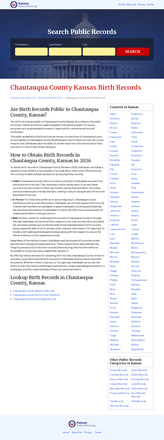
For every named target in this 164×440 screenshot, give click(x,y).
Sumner (114, 331)
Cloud (134, 141)
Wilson (135, 344)
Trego (113, 335)
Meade (113, 247)
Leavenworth (117, 229)
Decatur (114, 155)
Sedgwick (136, 307)
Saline (134, 303)
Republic (136, 289)
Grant (113, 187)
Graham (135, 183)
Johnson (114, 215)
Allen (113, 114)
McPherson (137, 243)
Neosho (135, 261)
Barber (135, 118)
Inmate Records (118, 384)
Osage (113, 271)
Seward (114, 312)
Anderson (136, 114)
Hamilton (115, 197)
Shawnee (136, 312)
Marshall (114, 243)
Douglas (135, 160)
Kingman (115, 220)
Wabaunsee (137, 335)
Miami (134, 247)
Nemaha (114, 261)
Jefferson (115, 211)
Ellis (112, 169)
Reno (113, 289)
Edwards (114, 164)
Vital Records (138, 401)
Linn (112, 234)
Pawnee (135, 275)
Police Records (139, 388)
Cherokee (136, 132)
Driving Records (140, 379)
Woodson (115, 349)
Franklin (114, 178)
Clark (134, 137)
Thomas (135, 331)
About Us (131, 4)
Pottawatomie (139, 280)
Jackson (135, 206)
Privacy (141, 4)
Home (121, 4)
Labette (114, 224)
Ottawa (114, 275)
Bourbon (136, 123)
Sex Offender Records (138, 395)
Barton (114, 123)
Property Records (119, 393)
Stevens (135, 326)
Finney (113, 174)
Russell (114, 303)
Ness (112, 266)
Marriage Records (120, 388)
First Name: (22, 44)
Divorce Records (119, 379)
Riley (134, 294)
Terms (150, 4)
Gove (113, 183)
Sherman (136, 317)
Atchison (115, 118)
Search (132, 51)
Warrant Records (119, 406)
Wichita (114, 344)
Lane (134, 224)
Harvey (114, 201)
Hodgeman (116, 206)
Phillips (114, 280)
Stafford (135, 321)
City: (85, 44)
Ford (133, 174)
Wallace (114, 340)
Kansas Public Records (22, 97)
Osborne (136, 271)
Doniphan (115, 160)
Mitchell (114, 252)
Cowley (114, 151)
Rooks (113, 298)
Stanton (114, 326)
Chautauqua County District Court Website (36, 295)
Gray (133, 187)
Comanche (137, 146)
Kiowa (134, 220)
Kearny (135, 215)
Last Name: (56, 44)
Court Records (139, 370)
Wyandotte (137, 349)
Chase (113, 132)
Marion (135, 238)
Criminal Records (119, 374)
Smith (113, 321)
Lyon (112, 238)
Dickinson (136, 155)
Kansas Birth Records (50, 97)
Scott (113, 307)
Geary (134, 178)
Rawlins (135, 284)
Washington (138, 340)
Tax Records (116, 401)
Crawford (136, 151)
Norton (135, 266)
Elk (133, 164)
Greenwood (137, 192)
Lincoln (135, 229)
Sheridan (115, 317)
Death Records (139, 374)
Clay (112, 141)
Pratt (113, 284)
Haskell (135, 201)
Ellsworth (136, 169)
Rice (112, 294)
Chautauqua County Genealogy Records (34, 299)
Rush (134, 298)
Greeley (114, 192)
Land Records (138, 384)
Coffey (113, 146)
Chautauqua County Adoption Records (33, 291)
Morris (113, 257)
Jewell (134, 211)
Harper (135, 197)
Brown (113, 127)
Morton (135, 257)
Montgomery (138, 252)
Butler (134, 127)
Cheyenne (115, 137)
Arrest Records (118, 370)
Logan (134, 234)
